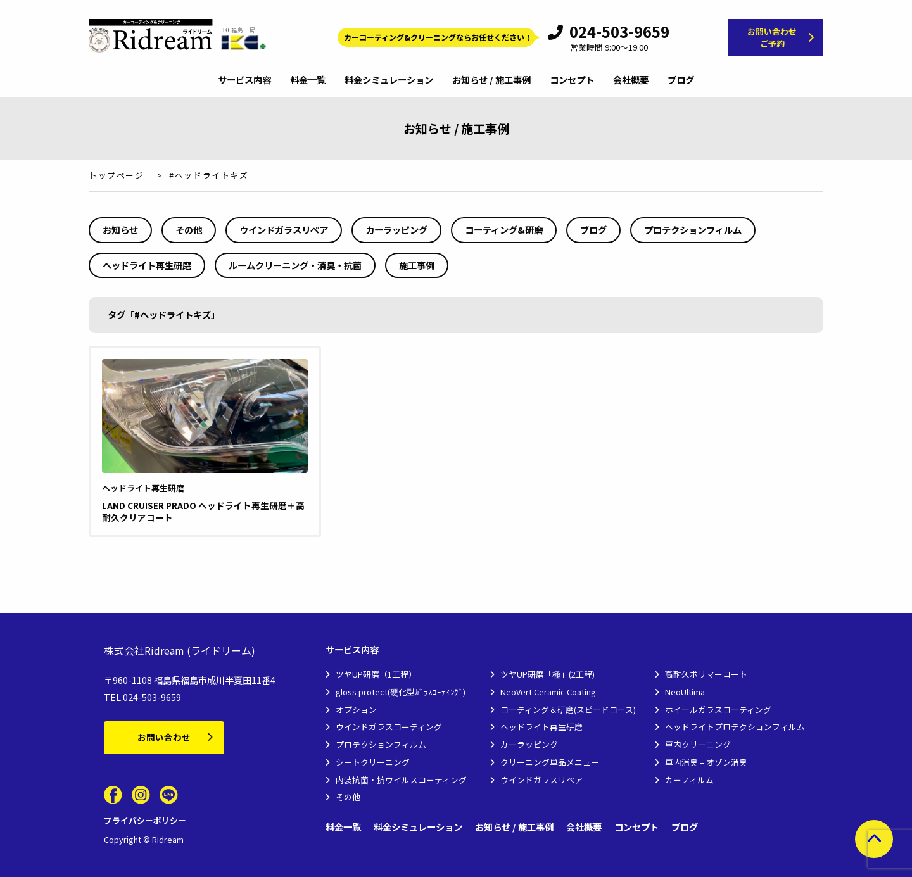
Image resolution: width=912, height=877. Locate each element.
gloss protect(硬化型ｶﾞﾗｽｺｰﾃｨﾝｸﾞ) (401, 692)
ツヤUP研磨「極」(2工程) (547, 674)
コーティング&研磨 (504, 229)
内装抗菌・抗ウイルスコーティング (401, 780)
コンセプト (572, 80)
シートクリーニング (373, 762)
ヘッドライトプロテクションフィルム (735, 727)
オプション (356, 709)
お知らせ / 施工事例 (491, 80)
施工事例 (416, 265)
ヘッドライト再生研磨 (147, 265)
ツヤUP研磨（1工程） (376, 674)
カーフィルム (689, 780)
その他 (188, 229)
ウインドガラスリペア (283, 229)
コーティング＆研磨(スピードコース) (568, 709)
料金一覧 (308, 80)
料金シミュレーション (389, 80)
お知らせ (120, 229)
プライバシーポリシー (145, 820)
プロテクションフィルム (693, 229)
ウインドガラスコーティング (389, 727)
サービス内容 (244, 80)
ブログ (681, 80)
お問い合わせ (164, 737)
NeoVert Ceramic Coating (548, 692)
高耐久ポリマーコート (706, 674)
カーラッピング (396, 229)
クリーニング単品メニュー (549, 762)
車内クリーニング (698, 744)
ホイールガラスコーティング (718, 709)
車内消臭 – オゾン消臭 (706, 762)
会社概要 (631, 80)
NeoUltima (685, 692)
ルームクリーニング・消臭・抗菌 (295, 265)
